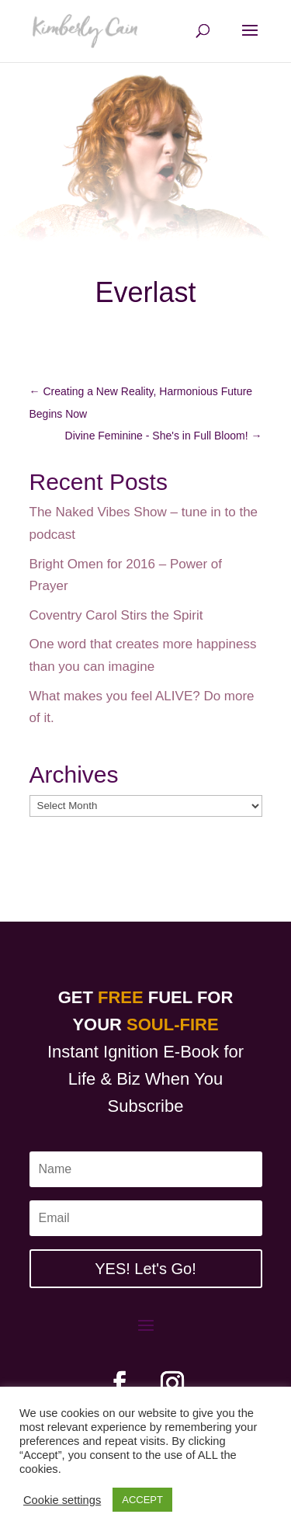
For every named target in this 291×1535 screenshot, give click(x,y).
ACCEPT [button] (142, 1499)
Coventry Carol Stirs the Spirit (116, 615)
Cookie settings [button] (62, 1500)
